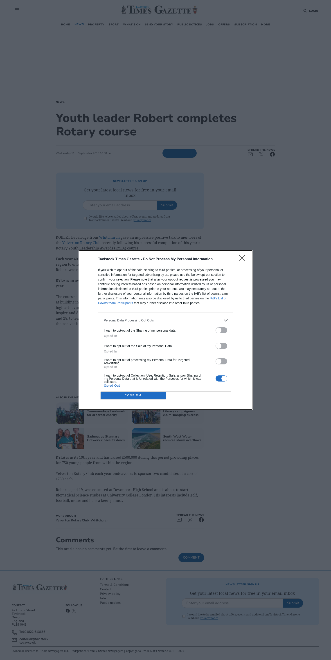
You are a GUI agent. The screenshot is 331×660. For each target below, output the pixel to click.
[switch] (221, 330)
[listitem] (165, 320)
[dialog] (165, 329)
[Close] (243, 259)
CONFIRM (133, 395)
